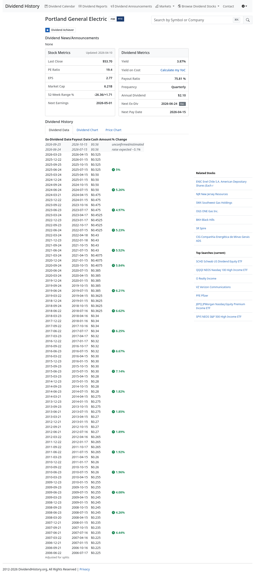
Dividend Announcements (131, 6)
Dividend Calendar (60, 6)
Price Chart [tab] (113, 130)
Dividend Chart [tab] (87, 130)
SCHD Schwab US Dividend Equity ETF (219, 261)
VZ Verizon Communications (213, 287)
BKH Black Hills (205, 220)
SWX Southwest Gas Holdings (214, 203)
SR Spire (201, 228)
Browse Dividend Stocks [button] (197, 6)
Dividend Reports (93, 6)
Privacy (84, 569)
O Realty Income (206, 278)
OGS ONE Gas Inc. (207, 211)
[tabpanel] (117, 348)
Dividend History (22, 6)
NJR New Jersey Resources (212, 194)
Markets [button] (163, 6)
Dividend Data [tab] (59, 130)
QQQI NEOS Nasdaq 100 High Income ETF (222, 270)
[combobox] (197, 20)
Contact (228, 6)
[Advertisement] (21, 93)
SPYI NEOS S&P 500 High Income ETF (218, 317)
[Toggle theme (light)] (244, 6)
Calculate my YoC (172, 70)
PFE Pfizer (202, 295)
